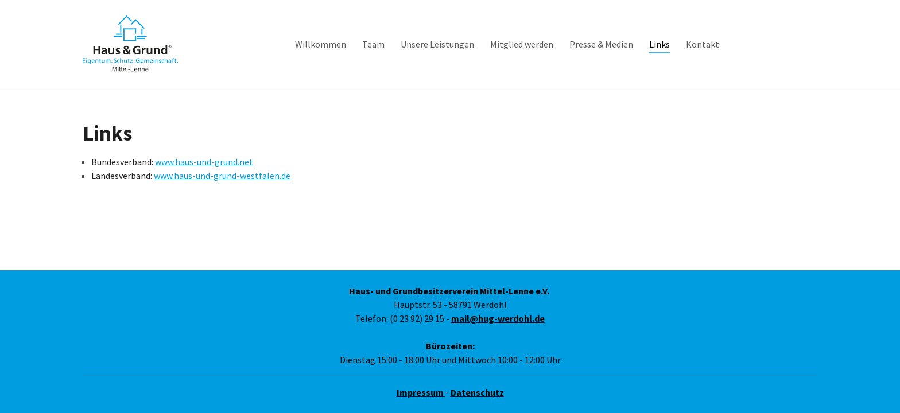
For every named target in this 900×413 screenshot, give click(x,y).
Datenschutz (477, 392)
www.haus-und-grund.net (204, 148)
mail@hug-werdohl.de (498, 318)
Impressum (421, 392)
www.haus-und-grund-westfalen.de (222, 161)
